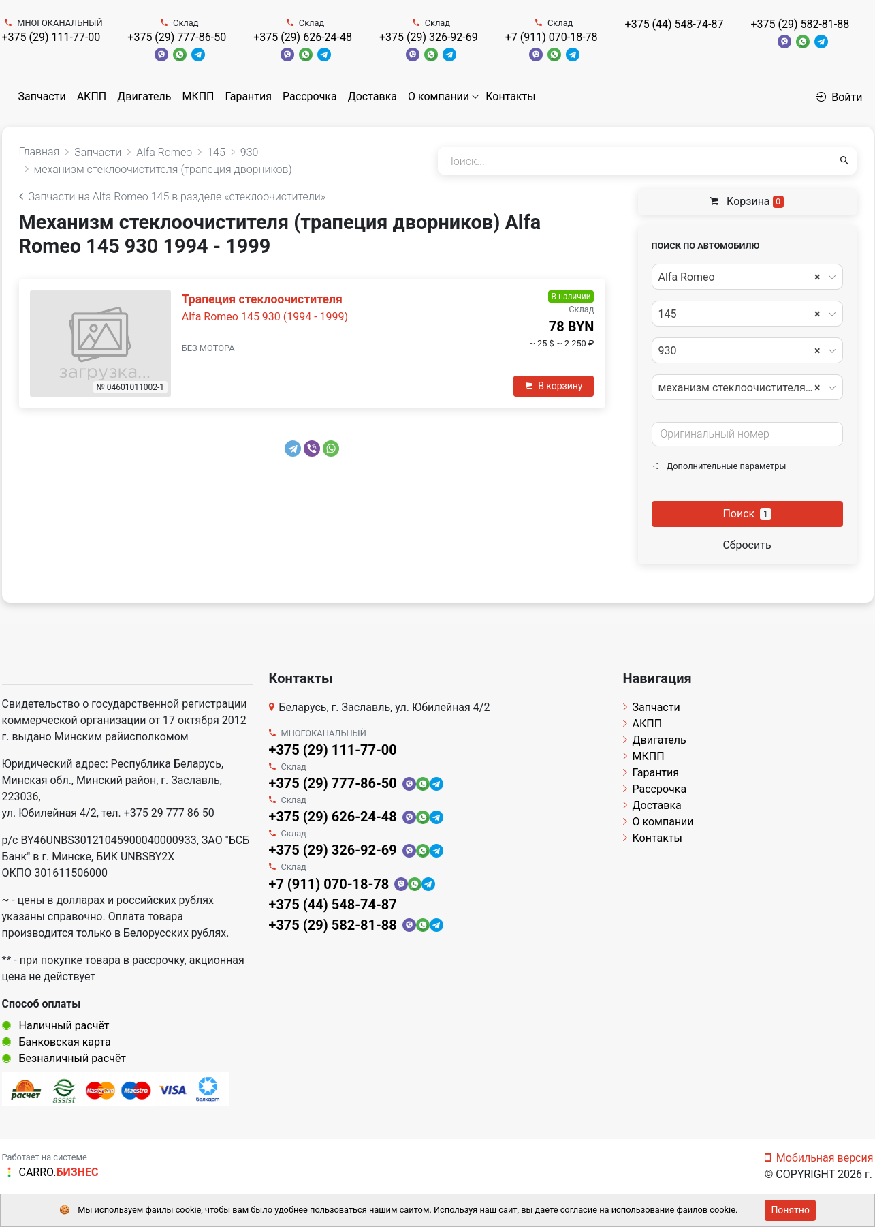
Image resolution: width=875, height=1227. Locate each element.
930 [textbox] (739, 351)
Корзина (747, 201)
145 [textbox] (739, 314)
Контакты (510, 96)
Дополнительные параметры (719, 466)
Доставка (372, 96)
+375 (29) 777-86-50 (176, 37)
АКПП (92, 96)
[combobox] (747, 276)
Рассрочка (310, 96)
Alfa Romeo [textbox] (739, 277)
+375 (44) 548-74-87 (674, 24)
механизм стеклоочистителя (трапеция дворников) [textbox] (746, 388)
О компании (438, 96)
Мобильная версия (819, 1157)
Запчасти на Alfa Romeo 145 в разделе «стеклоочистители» (172, 196)
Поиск (746, 513)
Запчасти (42, 96)
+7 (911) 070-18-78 (551, 37)
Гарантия (248, 96)
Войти (839, 97)
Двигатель (144, 96)
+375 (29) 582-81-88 (799, 24)
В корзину (553, 385)
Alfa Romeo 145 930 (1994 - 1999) (265, 316)
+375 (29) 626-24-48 (302, 37)
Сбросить (746, 545)
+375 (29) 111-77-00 (51, 37)
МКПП (198, 96)
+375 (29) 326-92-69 (428, 37)
